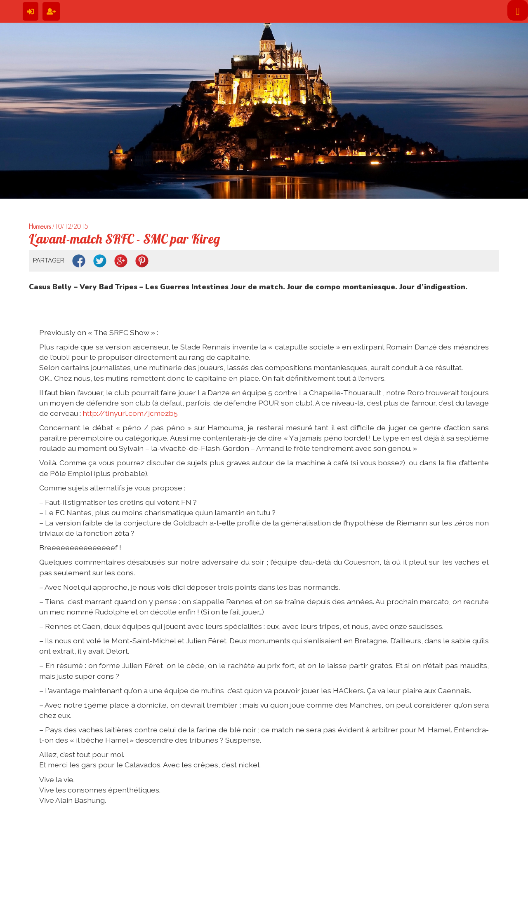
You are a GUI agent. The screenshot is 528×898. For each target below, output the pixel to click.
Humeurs (40, 226)
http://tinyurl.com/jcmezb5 (130, 413)
